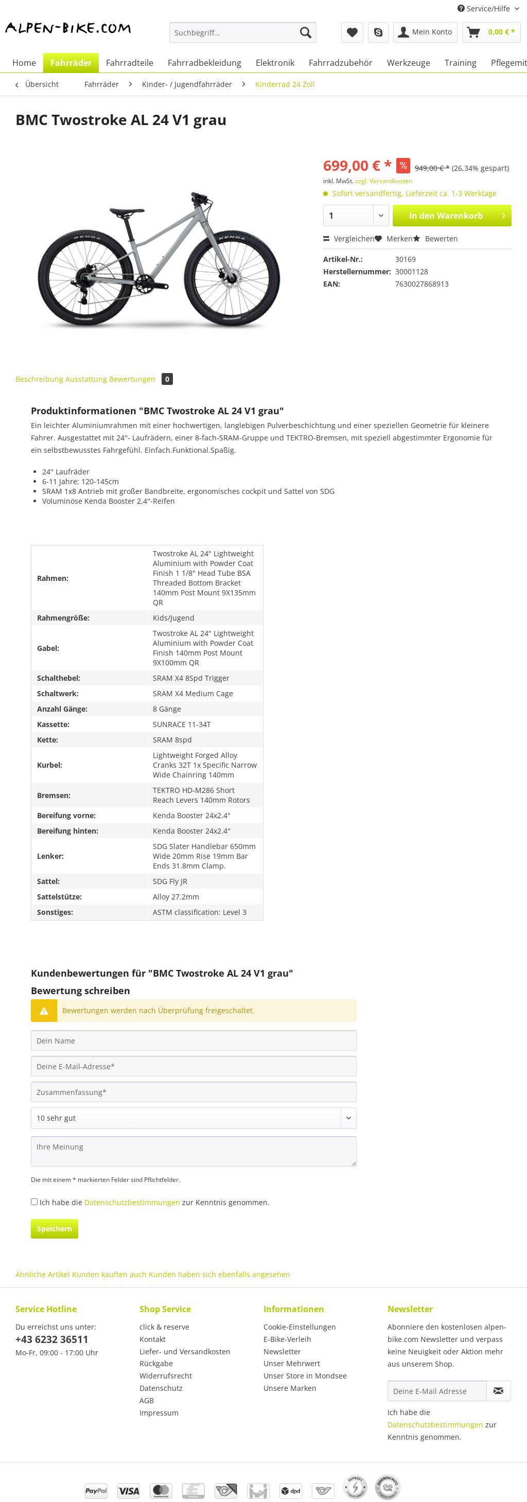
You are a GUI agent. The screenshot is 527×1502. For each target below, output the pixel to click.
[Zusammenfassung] (194, 1092)
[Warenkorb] (491, 32)
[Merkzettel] (352, 32)
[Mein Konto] (425, 32)
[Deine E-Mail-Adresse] (194, 1066)
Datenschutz (161, 1388)
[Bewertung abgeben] (194, 1118)
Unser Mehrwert (292, 1363)
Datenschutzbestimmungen (132, 1202)
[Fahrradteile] (130, 63)
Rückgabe (156, 1363)
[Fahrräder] (71, 63)
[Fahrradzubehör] (341, 63)
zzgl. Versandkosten (383, 180)
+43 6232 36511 (52, 1339)
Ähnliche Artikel (42, 1274)
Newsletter (282, 1351)
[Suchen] (306, 32)
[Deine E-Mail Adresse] (437, 1391)
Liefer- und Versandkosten (185, 1351)
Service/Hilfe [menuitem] (485, 8)
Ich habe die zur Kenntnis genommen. (155, 1202)
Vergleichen (349, 238)
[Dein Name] (194, 1040)
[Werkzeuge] (408, 63)
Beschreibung (39, 379)
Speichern (54, 1228)
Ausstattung (86, 379)
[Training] (460, 63)
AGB (146, 1400)
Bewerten (435, 238)
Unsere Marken (290, 1388)
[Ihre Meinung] (194, 1151)
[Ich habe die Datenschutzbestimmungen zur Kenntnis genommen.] (34, 1201)
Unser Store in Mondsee (305, 1376)
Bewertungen (141, 379)
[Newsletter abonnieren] (498, 1391)
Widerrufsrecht (165, 1376)
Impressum (159, 1413)
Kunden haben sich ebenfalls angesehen (219, 1274)
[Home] (24, 63)
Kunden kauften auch (109, 1274)
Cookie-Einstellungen (300, 1327)
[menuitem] (243, 37)
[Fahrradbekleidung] (205, 63)
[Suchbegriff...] (243, 32)
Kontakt (152, 1339)
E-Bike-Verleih (287, 1339)
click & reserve (164, 1327)
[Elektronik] (275, 63)
